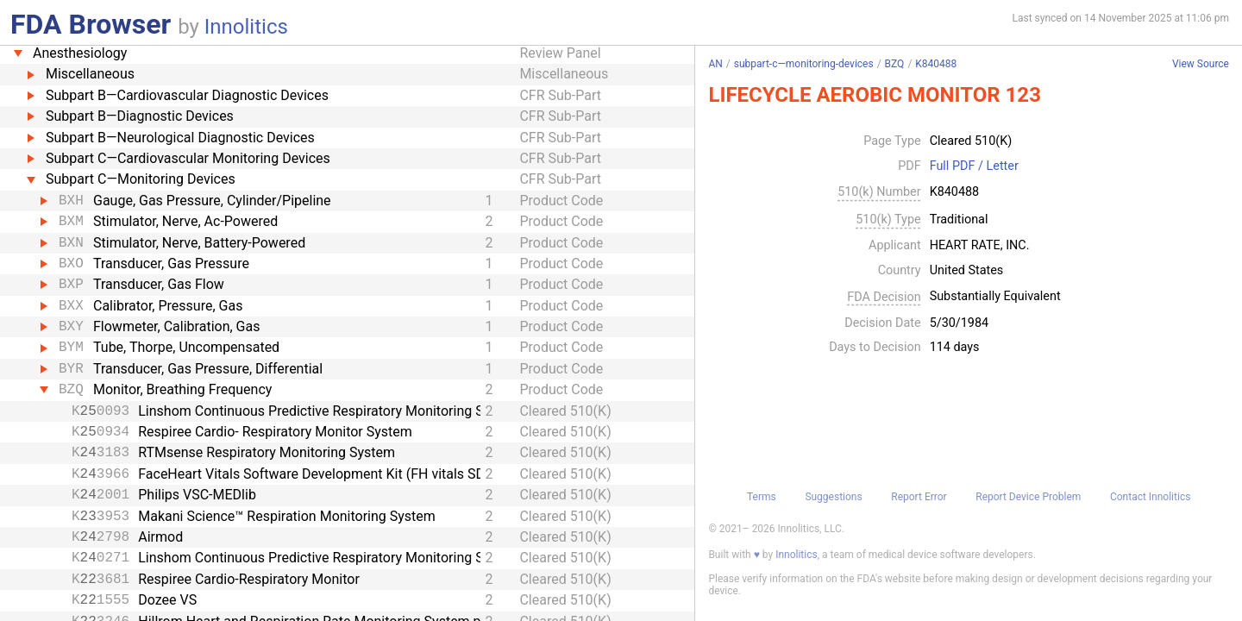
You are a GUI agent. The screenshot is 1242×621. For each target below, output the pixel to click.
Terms (761, 497)
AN (715, 64)
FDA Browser (90, 24)
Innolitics (246, 27)
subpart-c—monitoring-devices (804, 64)
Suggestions (833, 497)
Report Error (918, 497)
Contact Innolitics (1150, 497)
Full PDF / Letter (974, 166)
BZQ (895, 64)
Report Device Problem (1028, 497)
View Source (1200, 64)
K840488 (936, 64)
